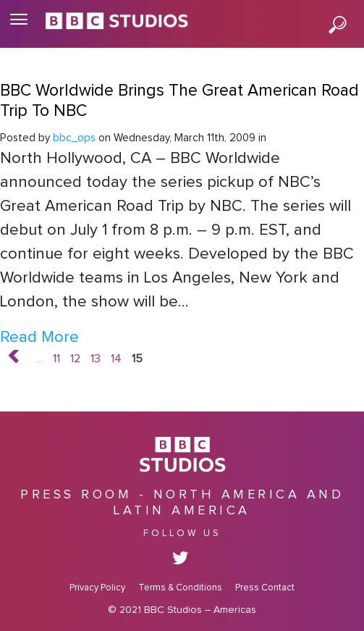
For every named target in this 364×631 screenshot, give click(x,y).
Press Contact (265, 588)
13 (95, 358)
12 (75, 358)
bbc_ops (74, 138)
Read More (39, 338)
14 (116, 358)
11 (56, 358)
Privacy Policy (97, 588)
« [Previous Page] (23, 359)
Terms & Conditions (180, 588)
